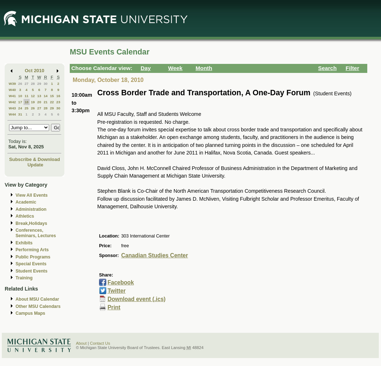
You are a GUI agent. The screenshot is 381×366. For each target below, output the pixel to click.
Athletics (25, 216)
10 (20, 96)
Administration (31, 209)
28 (33, 84)
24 (20, 108)
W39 (12, 84)
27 (27, 84)
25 (27, 108)
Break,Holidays (31, 223)
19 (33, 102)
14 (46, 96)
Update (35, 164)
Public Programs (33, 257)
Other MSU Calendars (38, 306)
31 (20, 114)
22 (52, 102)
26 (20, 84)
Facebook (120, 282)
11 (27, 96)
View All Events (32, 195)
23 (58, 102)
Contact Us (100, 343)
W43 (12, 108)
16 (58, 96)
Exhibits (24, 242)
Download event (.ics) (136, 299)
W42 (12, 102)
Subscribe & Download (34, 159)
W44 (12, 114)
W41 (12, 96)
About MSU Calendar (37, 299)
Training (24, 277)
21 (46, 102)
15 (52, 96)
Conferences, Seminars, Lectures (36, 233)
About (81, 343)
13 (39, 96)
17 (20, 102)
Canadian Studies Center (154, 255)
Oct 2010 (34, 70)
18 (27, 102)
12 (33, 96)
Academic (26, 202)
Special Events (31, 263)
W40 (12, 90)
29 (39, 84)
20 (39, 102)
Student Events (31, 271)
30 (46, 84)
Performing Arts (32, 249)
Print (113, 307)
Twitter (116, 291)
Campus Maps (30, 313)
